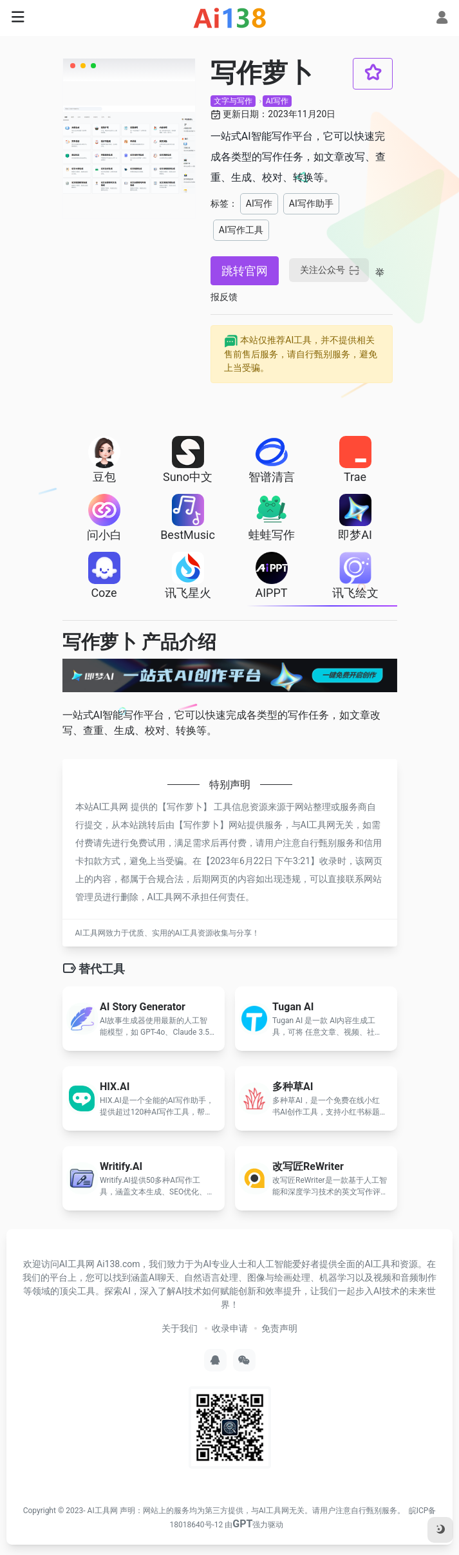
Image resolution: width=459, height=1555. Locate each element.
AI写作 (277, 101)
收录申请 (230, 1328)
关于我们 (180, 1328)
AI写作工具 (241, 230)
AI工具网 (103, 1510)
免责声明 (279, 1328)
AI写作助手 (311, 203)
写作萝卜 (185, 807)
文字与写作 (233, 101)
